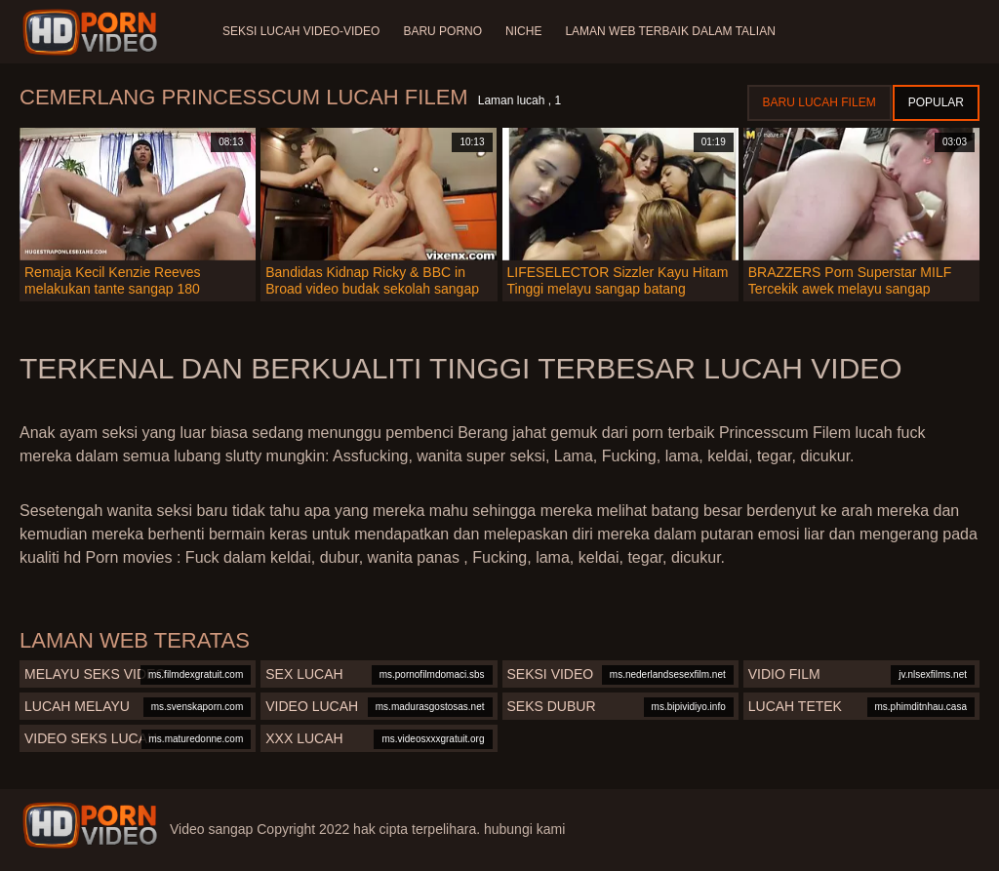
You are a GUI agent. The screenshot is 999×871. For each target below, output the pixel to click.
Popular (936, 102)
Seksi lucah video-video (301, 31)
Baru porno (442, 31)
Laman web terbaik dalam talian (670, 31)
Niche (523, 31)
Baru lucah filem (819, 102)
